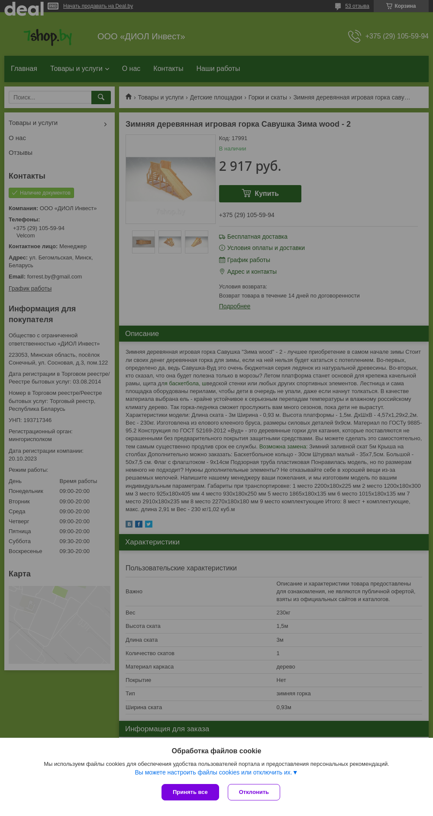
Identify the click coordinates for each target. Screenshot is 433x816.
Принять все (190, 792)
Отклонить (254, 792)
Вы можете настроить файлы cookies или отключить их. (213, 772)
